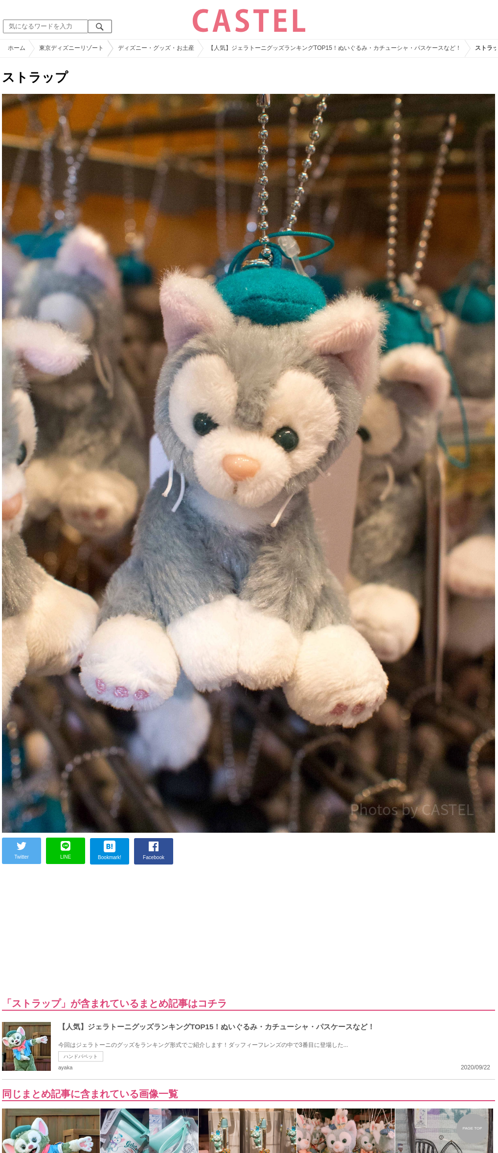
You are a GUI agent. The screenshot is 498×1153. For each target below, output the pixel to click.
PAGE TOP (472, 1128)
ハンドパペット (81, 1056)
